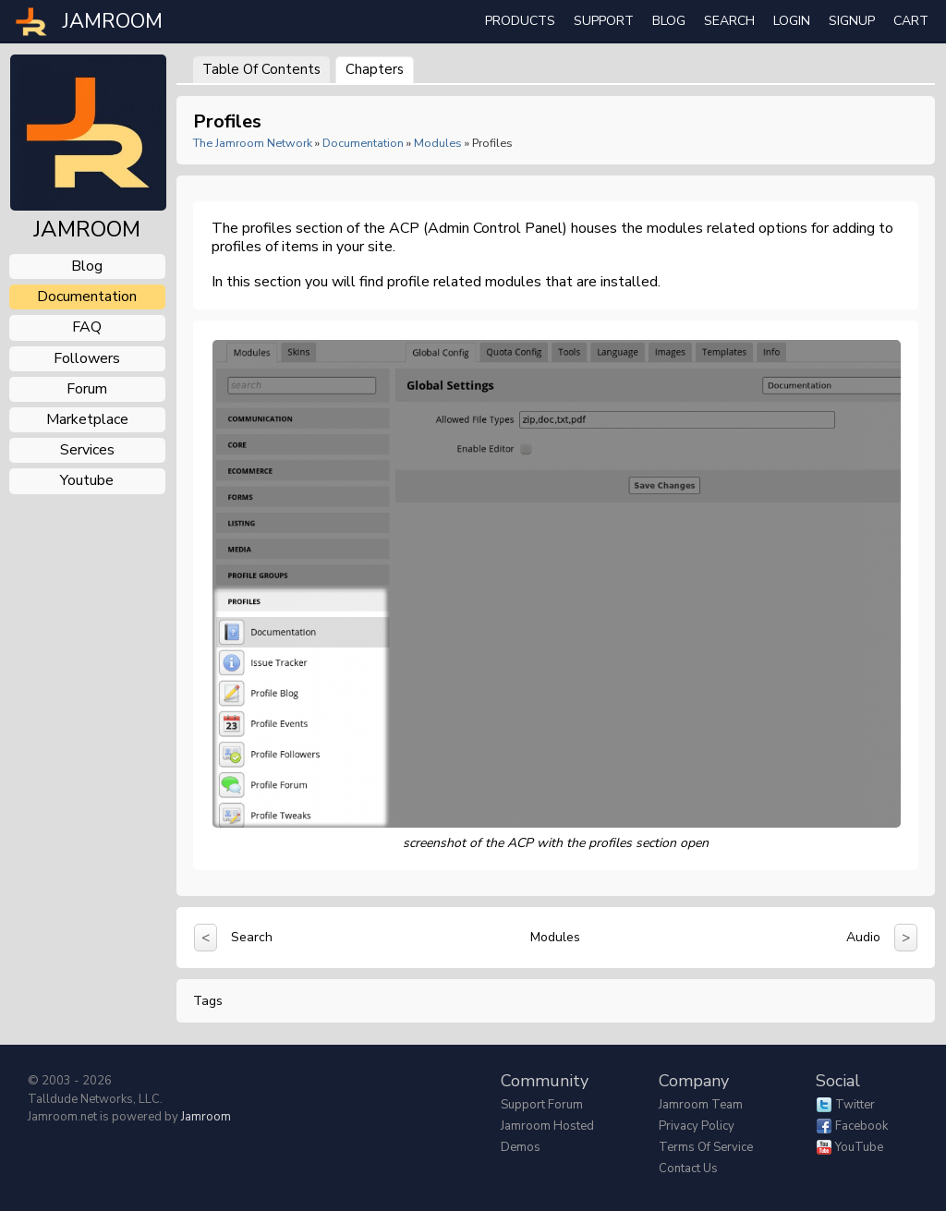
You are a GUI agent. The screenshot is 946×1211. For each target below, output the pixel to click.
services (87, 450)
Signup (852, 21)
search (729, 21)
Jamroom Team (701, 1104)
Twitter (855, 1104)
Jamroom (206, 1116)
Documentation (363, 143)
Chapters (375, 69)
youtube (87, 480)
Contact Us (688, 1168)
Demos (520, 1147)
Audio (863, 937)
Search (252, 937)
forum (87, 389)
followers (87, 358)
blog (87, 266)
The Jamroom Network (252, 143)
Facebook (861, 1126)
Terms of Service (706, 1147)
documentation (87, 296)
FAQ (87, 327)
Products (520, 21)
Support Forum (542, 1104)
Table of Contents (261, 69)
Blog (668, 21)
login (791, 21)
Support (604, 21)
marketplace (87, 419)
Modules (438, 143)
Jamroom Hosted (547, 1126)
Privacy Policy (696, 1126)
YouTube (859, 1147)
